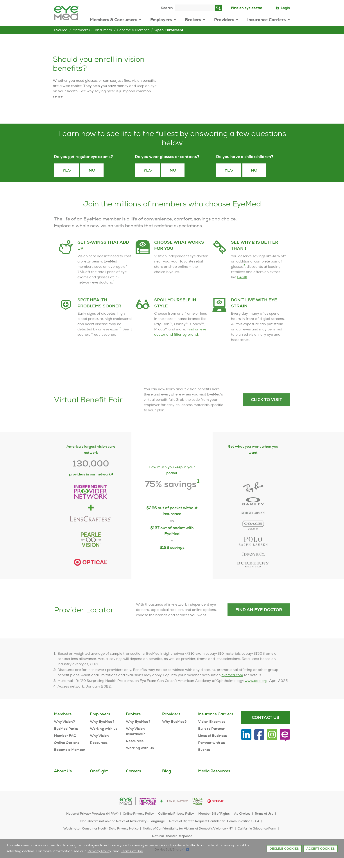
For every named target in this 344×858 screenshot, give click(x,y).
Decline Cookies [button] (284, 848)
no (254, 170)
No (92, 170)
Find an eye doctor (246, 7)
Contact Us (265, 717)
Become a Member (133, 30)
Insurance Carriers (268, 19)
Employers (163, 19)
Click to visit (266, 411)
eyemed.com (232, 686)
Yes (66, 170)
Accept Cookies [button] (320, 848)
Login (283, 7)
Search (167, 7)
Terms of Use (132, 851)
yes (228, 170)
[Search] (218, 8)
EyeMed (60, 30)
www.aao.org (256, 692)
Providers (226, 19)
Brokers (195, 19)
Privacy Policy (99, 851)
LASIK (242, 288)
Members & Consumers (116, 19)
